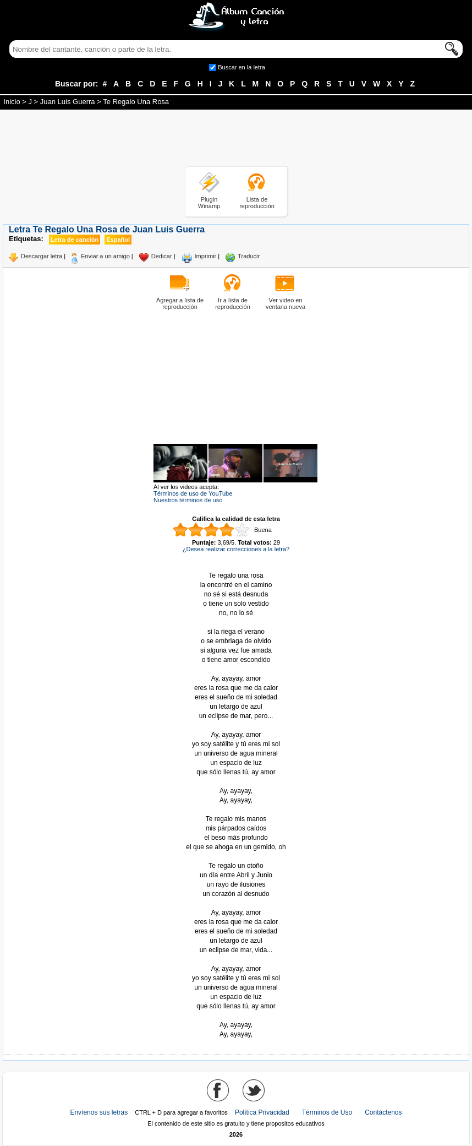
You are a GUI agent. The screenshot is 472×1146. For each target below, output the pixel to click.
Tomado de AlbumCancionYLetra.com (236, 1016)
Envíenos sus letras (99, 1112)
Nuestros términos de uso (187, 500)
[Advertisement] (236, 140)
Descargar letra (41, 256)
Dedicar (161, 256)
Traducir (249, 256)
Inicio (11, 101)
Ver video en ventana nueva (285, 303)
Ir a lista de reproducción (232, 303)
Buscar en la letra (241, 67)
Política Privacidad (262, 1112)
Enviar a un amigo (105, 256)
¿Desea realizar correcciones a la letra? (236, 549)
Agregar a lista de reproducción (180, 303)
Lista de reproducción (257, 202)
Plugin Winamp (209, 202)
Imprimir (206, 256)
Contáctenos (383, 1112)
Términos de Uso (327, 1112)
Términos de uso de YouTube (192, 493)
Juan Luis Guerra (67, 101)
